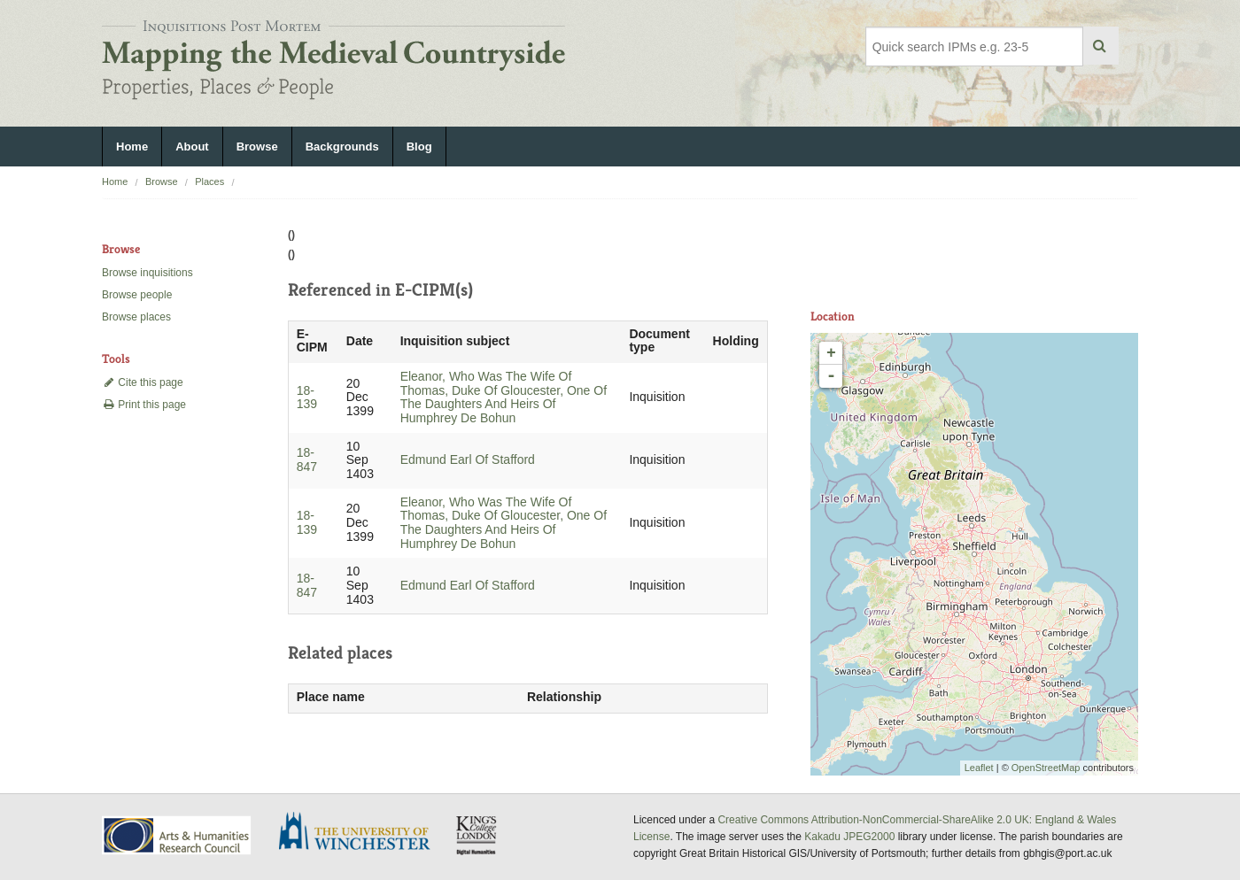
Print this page (144, 404)
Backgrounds (342, 146)
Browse (257, 146)
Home (132, 146)
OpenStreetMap (1046, 767)
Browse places (136, 317)
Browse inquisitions (147, 272)
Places (209, 181)
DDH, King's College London (477, 835)
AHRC (177, 835)
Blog (419, 146)
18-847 (307, 459)
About (192, 146)
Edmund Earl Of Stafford (467, 459)
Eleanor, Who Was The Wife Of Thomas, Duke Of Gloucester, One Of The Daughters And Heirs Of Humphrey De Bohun (503, 397)
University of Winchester (361, 833)
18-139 (307, 397)
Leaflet (979, 767)
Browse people (137, 295)
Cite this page (142, 382)
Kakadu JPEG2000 (849, 836)
